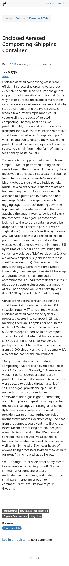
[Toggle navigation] (14, 3)
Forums (20, 18)
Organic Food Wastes (15, 516)
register (21, 540)
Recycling (35, 516)
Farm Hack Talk (38, 18)
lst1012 (11, 64)
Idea (5, 76)
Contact (34, 558)
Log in (61, 3)
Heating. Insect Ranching (34, 510)
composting (10, 510)
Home (8, 18)
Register (50, 3)
